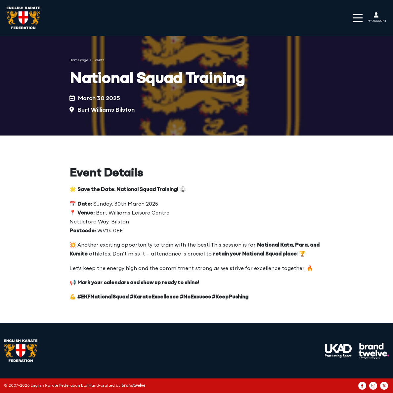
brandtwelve (133, 386)
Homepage (78, 60)
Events (99, 60)
